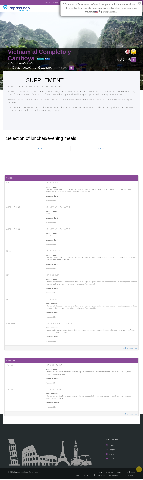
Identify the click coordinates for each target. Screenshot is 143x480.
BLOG (133, 473)
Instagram (111, 451)
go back (40, 59)
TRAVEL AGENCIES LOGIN (82, 476)
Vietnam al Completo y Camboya (39, 55)
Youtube (110, 459)
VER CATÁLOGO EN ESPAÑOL (47, 2)
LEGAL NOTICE (99, 476)
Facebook (111, 446)
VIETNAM (40, 148)
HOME (101, 473)
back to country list (129, 348)
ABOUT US (110, 473)
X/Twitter (110, 455)
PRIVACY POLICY (114, 476)
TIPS (126, 473)
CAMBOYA (100, 148)
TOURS (119, 473)
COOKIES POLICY (129, 476)
